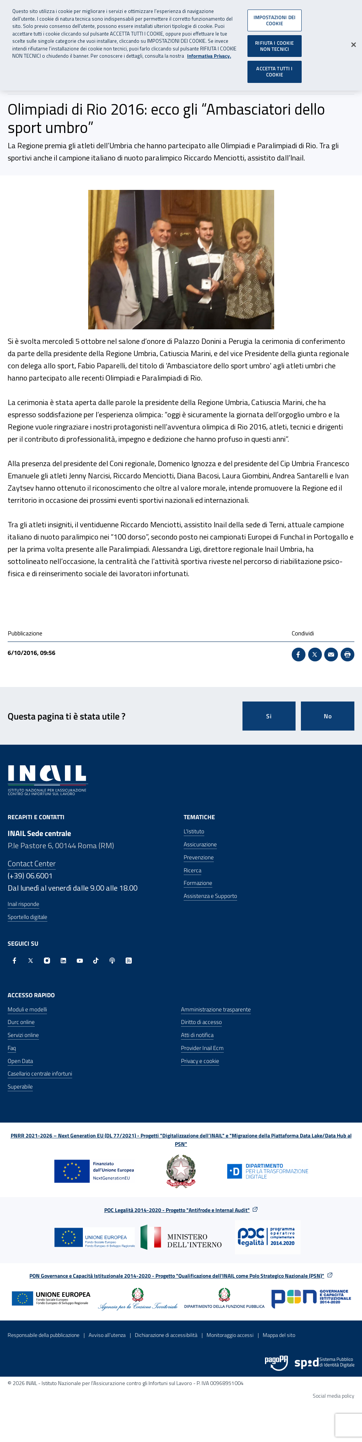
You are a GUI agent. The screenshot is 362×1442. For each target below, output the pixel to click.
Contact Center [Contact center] (32, 863)
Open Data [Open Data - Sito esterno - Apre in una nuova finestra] (20, 1060)
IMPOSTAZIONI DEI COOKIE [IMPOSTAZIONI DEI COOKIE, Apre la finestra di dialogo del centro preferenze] (275, 16)
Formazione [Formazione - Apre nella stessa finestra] (198, 882)
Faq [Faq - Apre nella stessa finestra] (12, 1047)
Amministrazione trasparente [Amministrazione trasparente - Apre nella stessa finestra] (216, 1009)
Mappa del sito (279, 1335)
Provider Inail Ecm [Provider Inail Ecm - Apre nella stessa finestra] (202, 1047)
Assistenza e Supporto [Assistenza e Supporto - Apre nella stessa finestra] (210, 895)
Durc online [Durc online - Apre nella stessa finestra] (21, 1022)
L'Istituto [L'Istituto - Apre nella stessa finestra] (194, 831)
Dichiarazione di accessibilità (166, 1335)
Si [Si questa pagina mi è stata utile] (269, 716)
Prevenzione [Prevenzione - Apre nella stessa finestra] (199, 857)
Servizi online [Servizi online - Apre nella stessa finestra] (23, 1034)
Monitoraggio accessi (230, 1335)
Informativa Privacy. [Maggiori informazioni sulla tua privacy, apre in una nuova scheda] (209, 52)
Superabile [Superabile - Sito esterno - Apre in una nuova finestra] (20, 1086)
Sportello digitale (27, 916)
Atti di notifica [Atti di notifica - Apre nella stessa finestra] (197, 1034)
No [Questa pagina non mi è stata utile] (328, 716)
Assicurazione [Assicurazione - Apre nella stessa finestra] (200, 844)
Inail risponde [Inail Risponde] (23, 903)
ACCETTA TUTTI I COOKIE (274, 68)
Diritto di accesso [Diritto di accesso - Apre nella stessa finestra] (201, 1022)
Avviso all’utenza (107, 1335)
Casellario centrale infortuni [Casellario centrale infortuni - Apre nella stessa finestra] (40, 1073)
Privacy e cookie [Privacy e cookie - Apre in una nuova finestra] (200, 1060)
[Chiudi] (353, 40)
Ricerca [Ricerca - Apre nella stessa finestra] (192, 870)
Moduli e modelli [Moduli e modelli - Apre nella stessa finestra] (27, 1009)
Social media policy (333, 1396)
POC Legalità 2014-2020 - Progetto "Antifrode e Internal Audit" (177, 1210)
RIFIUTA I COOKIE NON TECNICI (274, 42)
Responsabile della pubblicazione (43, 1335)
